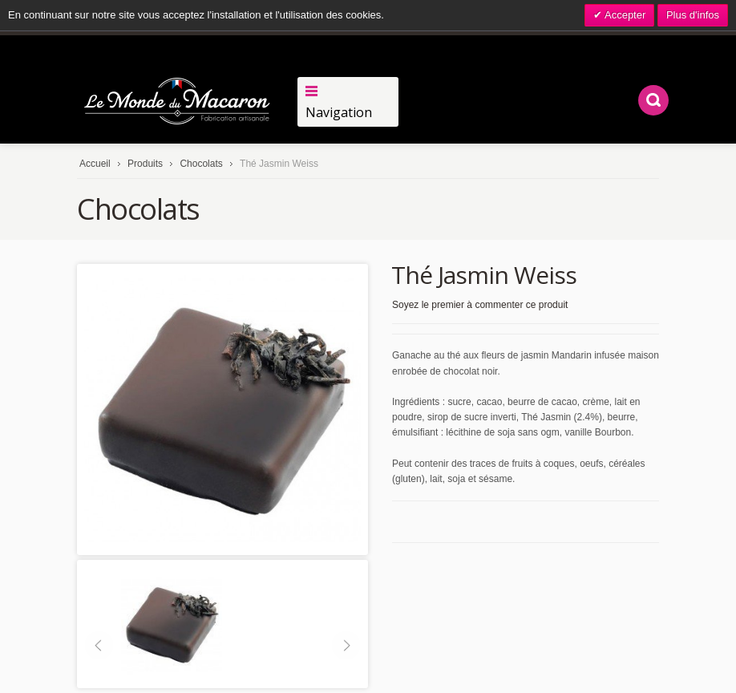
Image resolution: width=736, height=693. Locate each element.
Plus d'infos (692, 15)
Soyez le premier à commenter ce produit (480, 304)
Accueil (95, 163)
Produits (145, 163)
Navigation (338, 112)
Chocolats (202, 163)
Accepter (623, 15)
